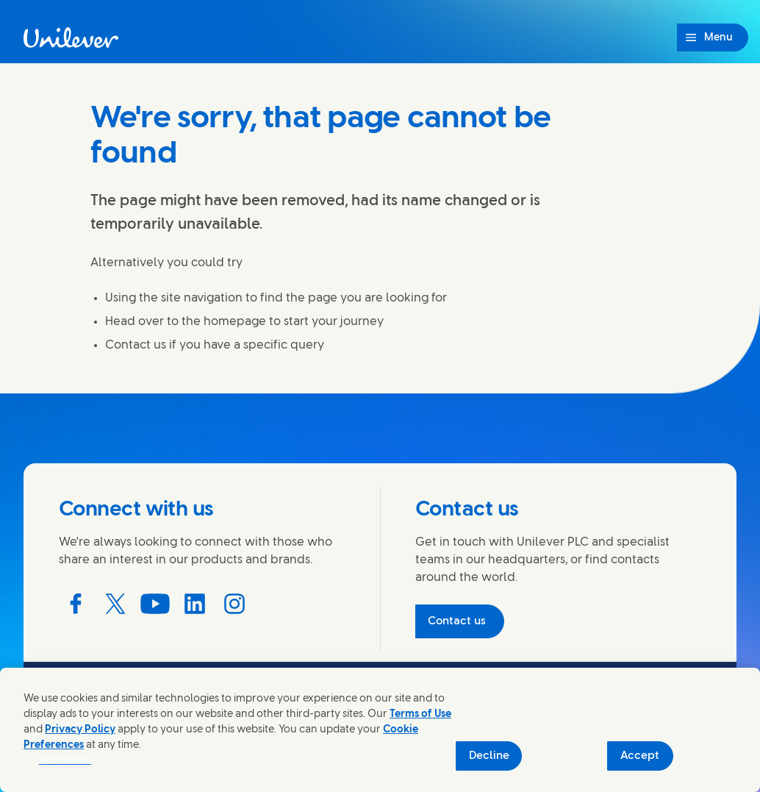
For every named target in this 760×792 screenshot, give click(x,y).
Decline (489, 756)
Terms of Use (420, 714)
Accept (639, 756)
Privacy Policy (80, 729)
